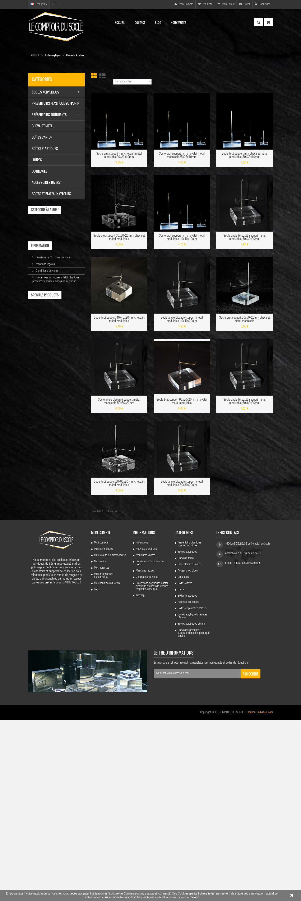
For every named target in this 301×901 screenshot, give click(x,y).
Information (40, 245)
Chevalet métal (186, 739)
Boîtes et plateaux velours (192, 789)
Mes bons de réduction (107, 764)
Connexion (262, 4)
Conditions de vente (46, 271)
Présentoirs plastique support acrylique (189, 725)
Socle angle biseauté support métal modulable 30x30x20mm (244, 237)
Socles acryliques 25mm (191, 804)
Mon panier (226, 4)
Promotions (142, 723)
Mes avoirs (100, 742)
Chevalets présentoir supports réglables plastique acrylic (193, 814)
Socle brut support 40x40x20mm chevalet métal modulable (119, 319)
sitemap (140, 776)
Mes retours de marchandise (110, 736)
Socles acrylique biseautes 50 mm (192, 797)
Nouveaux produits (146, 729)
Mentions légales (45, 264)
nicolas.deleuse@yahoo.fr (247, 743)
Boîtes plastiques (187, 776)
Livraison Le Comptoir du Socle (52, 257)
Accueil (35, 55)
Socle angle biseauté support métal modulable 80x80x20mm (182, 483)
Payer (244, 4)
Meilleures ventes (145, 736)
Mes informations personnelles (103, 756)
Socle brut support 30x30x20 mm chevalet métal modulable (119, 237)
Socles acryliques (187, 732)
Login (97, 770)
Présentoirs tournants (190, 745)
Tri (114, 75)
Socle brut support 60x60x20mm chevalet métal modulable (182, 401)
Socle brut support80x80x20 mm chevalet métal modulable (119, 483)
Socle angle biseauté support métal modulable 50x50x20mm (119, 401)
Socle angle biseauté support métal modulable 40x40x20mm (182, 319)
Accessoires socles (188, 783)
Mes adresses (101, 748)
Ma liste (205, 4)
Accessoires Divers (188, 751)
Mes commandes (103, 729)
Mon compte (184, 4)
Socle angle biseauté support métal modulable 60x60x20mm (244, 401)
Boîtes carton (185, 764)
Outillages (183, 757)
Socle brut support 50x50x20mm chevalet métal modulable (244, 319)
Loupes (182, 770)
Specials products (45, 294)
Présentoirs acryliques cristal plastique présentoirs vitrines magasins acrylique (152, 767)
